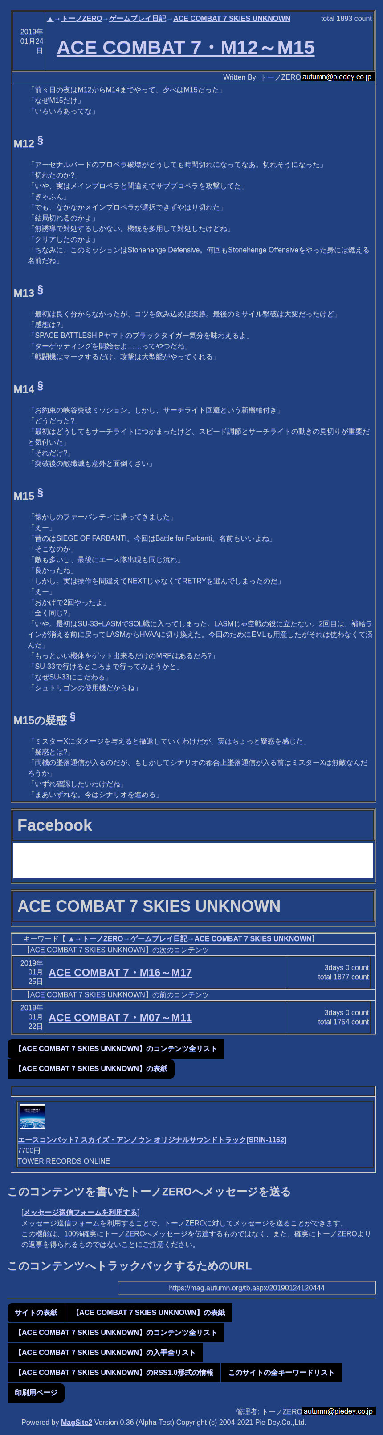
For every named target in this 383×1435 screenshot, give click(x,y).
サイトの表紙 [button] (36, 1312)
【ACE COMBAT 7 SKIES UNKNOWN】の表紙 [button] (91, 1068)
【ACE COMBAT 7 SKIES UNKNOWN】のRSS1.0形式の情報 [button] (114, 1372)
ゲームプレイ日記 (137, 18)
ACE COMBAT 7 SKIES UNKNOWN (231, 18)
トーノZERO (81, 18)
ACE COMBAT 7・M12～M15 (186, 47)
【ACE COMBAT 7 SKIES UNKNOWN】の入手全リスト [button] (105, 1352)
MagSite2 (76, 1422)
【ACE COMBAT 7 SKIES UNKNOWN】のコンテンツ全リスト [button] (116, 1048)
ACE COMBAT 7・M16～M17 (120, 972)
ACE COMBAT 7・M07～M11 (120, 1017)
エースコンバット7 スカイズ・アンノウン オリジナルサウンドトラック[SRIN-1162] (152, 1140)
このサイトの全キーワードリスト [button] (281, 1372)
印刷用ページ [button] (36, 1392)
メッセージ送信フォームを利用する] (81, 1212)
